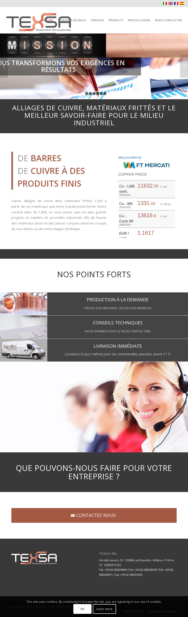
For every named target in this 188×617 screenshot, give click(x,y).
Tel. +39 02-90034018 (143, 570)
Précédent (4, 66)
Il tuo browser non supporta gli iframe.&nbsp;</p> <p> (146, 192)
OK (82, 609)
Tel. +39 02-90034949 (113, 570)
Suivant (184, 66)
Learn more (104, 609)
